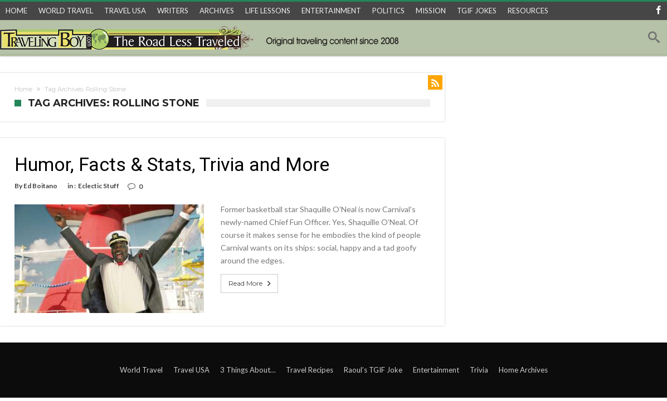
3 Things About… (247, 369)
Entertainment (436, 369)
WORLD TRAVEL (65, 10)
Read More (250, 283)
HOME (16, 10)
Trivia (479, 369)
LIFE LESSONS (267, 10)
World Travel (141, 369)
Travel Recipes (309, 369)
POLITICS (388, 10)
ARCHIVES (216, 10)
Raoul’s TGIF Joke (373, 369)
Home (23, 89)
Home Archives (523, 369)
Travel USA (191, 369)
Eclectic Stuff (98, 186)
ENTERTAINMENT (331, 10)
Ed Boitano (40, 186)
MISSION (431, 10)
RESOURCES (528, 10)
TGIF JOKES (476, 10)
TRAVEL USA (125, 10)
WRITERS (172, 10)
